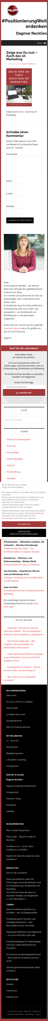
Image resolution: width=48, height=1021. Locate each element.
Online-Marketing (15, 459)
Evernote (11, 446)
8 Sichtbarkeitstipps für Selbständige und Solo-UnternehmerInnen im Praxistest (23, 944)
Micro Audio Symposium (18, 830)
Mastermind (12, 747)
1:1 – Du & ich (12, 741)
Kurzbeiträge (13, 452)
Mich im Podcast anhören (18, 727)
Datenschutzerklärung (34, 513)
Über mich (11, 695)
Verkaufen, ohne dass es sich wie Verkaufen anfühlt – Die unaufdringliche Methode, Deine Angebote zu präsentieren (23, 631)
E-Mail (9, 193)
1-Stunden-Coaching (16, 760)
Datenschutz (12, 997)
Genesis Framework (15, 1014)
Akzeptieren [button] (24, 524)
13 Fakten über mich (15, 714)
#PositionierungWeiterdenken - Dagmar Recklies (24, 10)
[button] (39, 43)
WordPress (29, 1014)
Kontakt (9, 984)
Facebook (11, 805)
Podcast (11, 465)
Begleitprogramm (14, 753)
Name (9, 181)
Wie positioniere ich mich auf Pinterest (21, 565)
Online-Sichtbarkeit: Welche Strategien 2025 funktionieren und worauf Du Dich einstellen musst (23, 657)
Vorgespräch (12, 766)
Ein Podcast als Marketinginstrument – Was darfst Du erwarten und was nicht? (23, 957)
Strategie (11, 478)
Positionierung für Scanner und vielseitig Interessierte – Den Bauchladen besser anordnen (20, 922)
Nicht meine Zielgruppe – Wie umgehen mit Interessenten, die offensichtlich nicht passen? (19, 644)
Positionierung (13, 472)
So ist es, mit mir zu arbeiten (19, 702)
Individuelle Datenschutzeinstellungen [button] (24, 532)
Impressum (11, 990)
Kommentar (12, 154)
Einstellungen (7, 518)
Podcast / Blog (13, 798)
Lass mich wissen (12, 328)
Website (10, 206)
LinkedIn (10, 811)
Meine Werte (12, 708)
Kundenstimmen (14, 721)
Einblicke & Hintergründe (18, 439)
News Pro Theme (31, 1011)
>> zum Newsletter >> (16, 899)
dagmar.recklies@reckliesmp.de (21, 786)
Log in (38, 1014)
